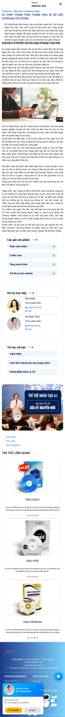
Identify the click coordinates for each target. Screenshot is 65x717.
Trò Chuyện (14, 710)
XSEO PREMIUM (13, 445)
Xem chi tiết (32, 515)
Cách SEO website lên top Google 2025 (30, 363)
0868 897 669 (37, 662)
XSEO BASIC (11, 437)
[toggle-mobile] (61, 3)
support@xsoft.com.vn (34, 665)
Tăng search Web (32, 264)
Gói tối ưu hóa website (32, 273)
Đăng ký (36, 681)
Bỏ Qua (32, 710)
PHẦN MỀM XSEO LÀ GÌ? (23, 372)
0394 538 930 (33, 307)
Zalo (28, 311)
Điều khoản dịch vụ (12, 681)
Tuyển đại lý (38, 688)
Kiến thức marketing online (27, 11)
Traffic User (32, 255)
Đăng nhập (37, 684)
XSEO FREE (15, 354)
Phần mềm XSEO (32, 246)
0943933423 (32, 325)
